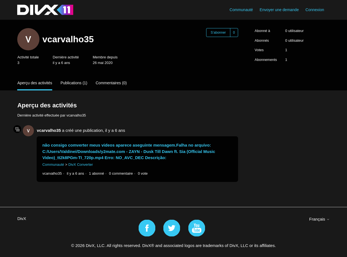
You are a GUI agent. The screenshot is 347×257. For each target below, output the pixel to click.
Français (319, 219)
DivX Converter (80, 164)
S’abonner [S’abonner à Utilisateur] (218, 32)
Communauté (241, 10)
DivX (21, 218)
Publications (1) (74, 83)
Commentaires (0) (111, 83)
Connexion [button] (315, 10)
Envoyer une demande (279, 10)
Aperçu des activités (34, 83)
